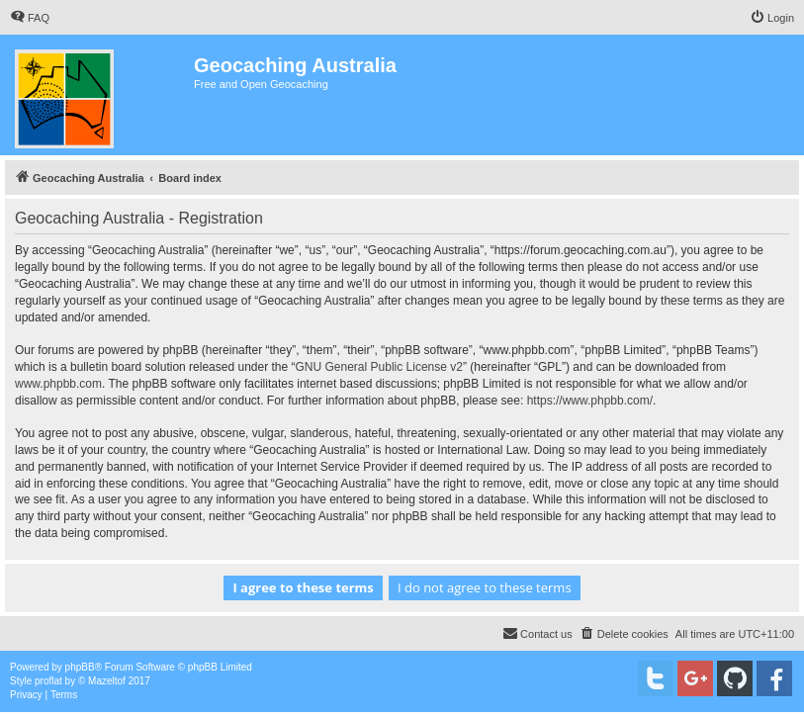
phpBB (80, 667)
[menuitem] (29, 18)
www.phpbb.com (58, 384)
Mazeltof (107, 680)
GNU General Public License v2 (379, 367)
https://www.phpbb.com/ (590, 400)
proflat (48, 680)
